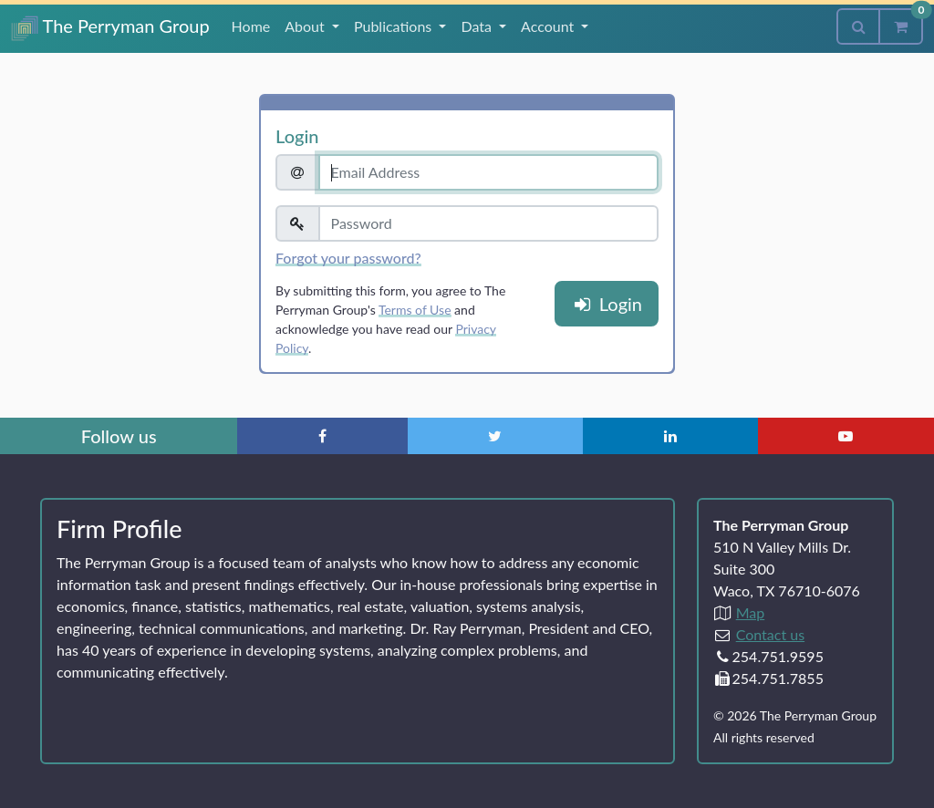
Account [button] (549, 26)
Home (251, 26)
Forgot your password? (348, 257)
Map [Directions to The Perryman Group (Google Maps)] (750, 612)
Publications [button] (394, 26)
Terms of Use (415, 309)
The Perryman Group (110, 28)
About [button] (306, 26)
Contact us (770, 634)
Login (606, 304)
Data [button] (478, 26)
